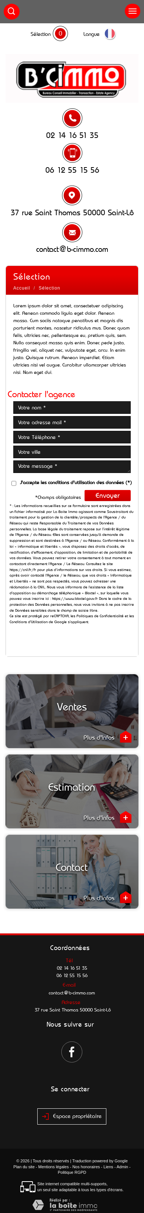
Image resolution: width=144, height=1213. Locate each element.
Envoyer (108, 495)
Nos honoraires (86, 1167)
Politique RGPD (72, 1172)
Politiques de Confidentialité (100, 616)
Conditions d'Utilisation (29, 621)
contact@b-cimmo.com (72, 249)
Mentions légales (53, 1167)
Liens (108, 1167)
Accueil (21, 288)
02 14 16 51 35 (72, 135)
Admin (122, 1167)
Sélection (41, 34)
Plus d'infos (107, 737)
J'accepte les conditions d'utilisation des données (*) (76, 482)
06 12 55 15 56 (72, 170)
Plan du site (23, 1167)
